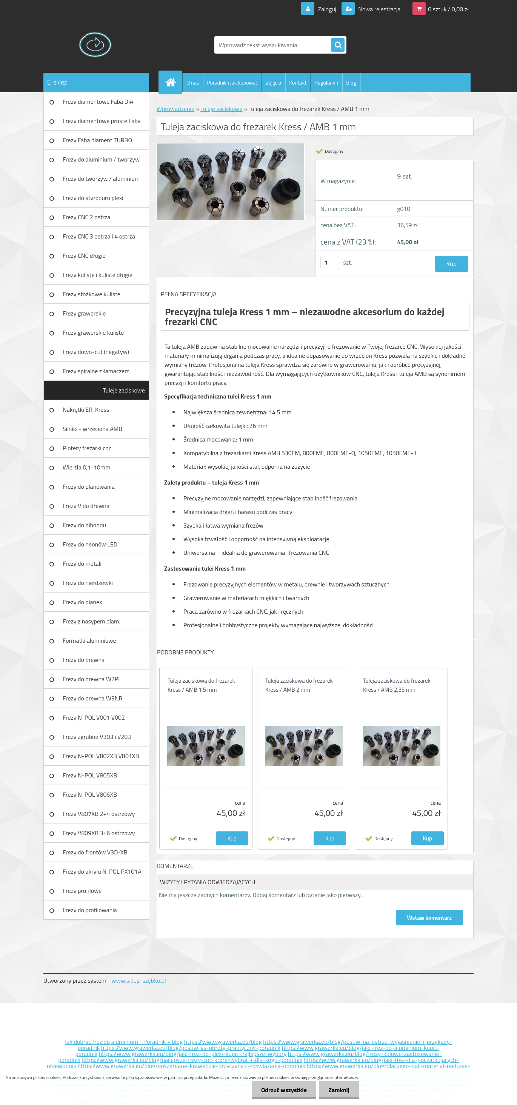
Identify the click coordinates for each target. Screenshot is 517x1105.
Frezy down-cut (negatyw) (96, 351)
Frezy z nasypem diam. (91, 621)
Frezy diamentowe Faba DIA (98, 101)
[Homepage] (173, 82)
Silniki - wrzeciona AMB (92, 428)
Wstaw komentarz (429, 917)
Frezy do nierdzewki (88, 582)
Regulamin (326, 82)
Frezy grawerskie (84, 313)
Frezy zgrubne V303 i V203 (97, 736)
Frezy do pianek (82, 601)
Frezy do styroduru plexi (93, 197)
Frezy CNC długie (84, 255)
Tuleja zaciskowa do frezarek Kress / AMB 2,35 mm (397, 685)
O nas (192, 82)
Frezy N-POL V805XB (90, 775)
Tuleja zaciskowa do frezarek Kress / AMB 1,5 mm (201, 685)
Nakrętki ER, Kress (86, 409)
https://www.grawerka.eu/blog (223, 1041)
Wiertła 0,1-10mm (87, 467)
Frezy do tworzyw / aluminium (101, 178)
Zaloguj (327, 9)
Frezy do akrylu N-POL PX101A (102, 871)
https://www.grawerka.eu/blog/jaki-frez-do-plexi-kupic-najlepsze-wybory (193, 1053)
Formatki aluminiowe (89, 640)
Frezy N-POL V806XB (90, 794)
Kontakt (297, 82)
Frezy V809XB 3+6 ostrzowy (99, 832)
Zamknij (338, 1089)
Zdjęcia (273, 82)
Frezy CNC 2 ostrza (87, 217)
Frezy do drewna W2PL (92, 678)
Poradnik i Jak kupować (232, 82)
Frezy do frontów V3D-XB (95, 852)
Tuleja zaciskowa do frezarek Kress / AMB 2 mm (299, 685)
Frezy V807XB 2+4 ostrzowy (99, 813)
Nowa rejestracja (378, 9)
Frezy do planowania (89, 486)
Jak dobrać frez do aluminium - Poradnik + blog (124, 1041)
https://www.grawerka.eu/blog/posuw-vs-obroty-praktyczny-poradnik (190, 1047)
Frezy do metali (82, 563)
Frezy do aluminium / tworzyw (101, 159)
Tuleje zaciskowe (124, 390)
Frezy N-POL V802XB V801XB (101, 755)
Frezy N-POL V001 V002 (94, 717)
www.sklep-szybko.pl (138, 980)
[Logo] (95, 45)
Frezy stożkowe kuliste (91, 294)
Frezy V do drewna (86, 505)
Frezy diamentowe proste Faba (102, 120)
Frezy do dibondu (84, 524)
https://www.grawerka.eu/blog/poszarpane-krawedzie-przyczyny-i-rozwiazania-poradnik (191, 1065)
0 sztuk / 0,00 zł (448, 9)
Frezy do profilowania (90, 909)
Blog (351, 82)
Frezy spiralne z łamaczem (96, 371)
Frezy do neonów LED (90, 544)
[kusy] (329, 262)
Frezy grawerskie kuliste (93, 332)
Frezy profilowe (82, 890)
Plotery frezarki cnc (87, 447)
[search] (338, 45)
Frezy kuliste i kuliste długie (97, 274)
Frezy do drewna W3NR (92, 698)
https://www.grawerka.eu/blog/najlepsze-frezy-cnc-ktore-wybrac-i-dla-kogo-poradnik (192, 1059)
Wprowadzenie (175, 108)
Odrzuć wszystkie (283, 1089)
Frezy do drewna (84, 659)
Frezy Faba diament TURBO (97, 140)
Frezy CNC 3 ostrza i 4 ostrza (99, 236)
